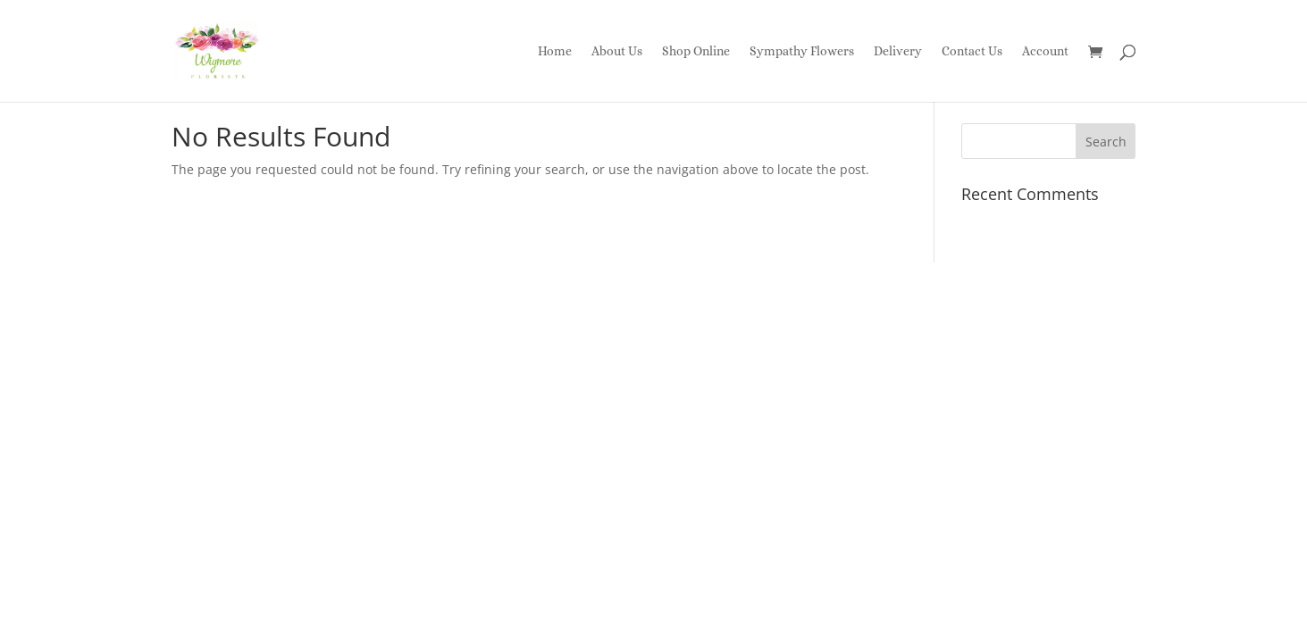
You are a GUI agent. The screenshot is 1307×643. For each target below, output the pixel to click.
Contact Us (972, 51)
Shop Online (696, 51)
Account (1045, 51)
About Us (616, 51)
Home (555, 51)
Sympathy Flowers (802, 51)
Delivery (898, 51)
